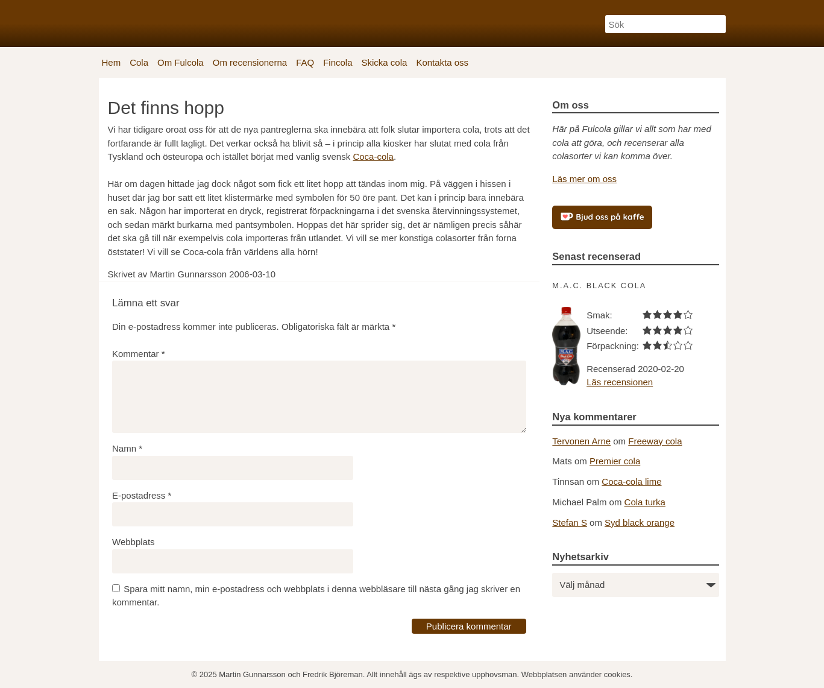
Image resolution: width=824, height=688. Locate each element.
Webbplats (133, 542)
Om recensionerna (250, 62)
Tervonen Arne (581, 441)
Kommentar (138, 354)
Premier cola (615, 461)
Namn (127, 448)
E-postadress (141, 495)
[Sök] (665, 24)
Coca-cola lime (631, 481)
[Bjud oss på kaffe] (602, 217)
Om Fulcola (180, 62)
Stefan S (569, 522)
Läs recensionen (620, 382)
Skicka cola (384, 62)
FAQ (305, 62)
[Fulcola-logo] (144, 22)
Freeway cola (655, 441)
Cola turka (644, 502)
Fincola (337, 62)
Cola (139, 62)
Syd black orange (640, 522)
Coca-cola (373, 156)
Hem (111, 62)
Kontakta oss (442, 62)
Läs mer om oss (584, 179)
